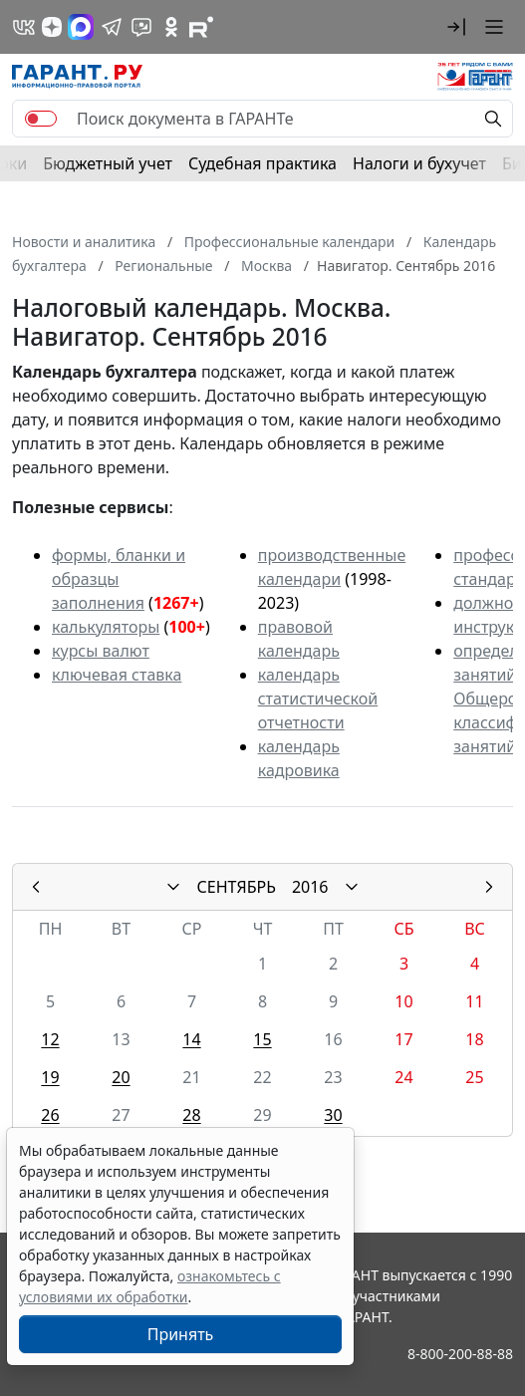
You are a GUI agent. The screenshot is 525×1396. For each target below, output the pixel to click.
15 (262, 1039)
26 (50, 1115)
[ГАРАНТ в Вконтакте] (24, 27)
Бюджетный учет (107, 163)
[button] (456, 27)
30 (333, 1115)
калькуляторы (105, 627)
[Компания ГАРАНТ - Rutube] (201, 27)
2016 (310, 887)
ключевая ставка (116, 675)
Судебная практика (262, 163)
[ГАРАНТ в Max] (81, 27)
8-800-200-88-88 (460, 1353)
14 (191, 1039)
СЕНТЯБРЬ (236, 887)
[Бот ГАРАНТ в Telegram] (141, 27)
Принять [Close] (180, 1334)
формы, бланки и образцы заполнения (118, 579)
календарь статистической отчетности (318, 698)
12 (50, 1039)
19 (50, 1077)
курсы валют (100, 651)
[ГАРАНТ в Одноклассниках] (171, 27)
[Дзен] (52, 27)
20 (121, 1077)
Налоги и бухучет (419, 163)
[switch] (41, 119)
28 (191, 1115)
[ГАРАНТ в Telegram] (112, 27)
